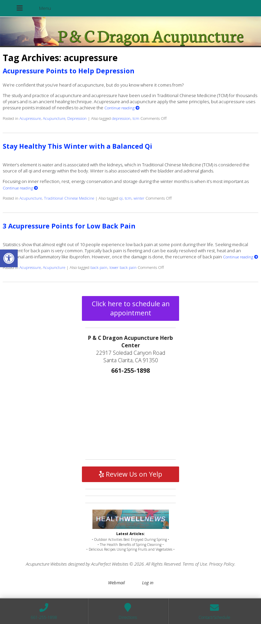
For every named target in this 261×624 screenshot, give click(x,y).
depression (121, 118)
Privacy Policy (221, 564)
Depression (77, 118)
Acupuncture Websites (46, 564)
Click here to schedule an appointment (131, 308)
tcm (136, 118)
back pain (98, 267)
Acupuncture (54, 118)
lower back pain (123, 267)
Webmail (116, 583)
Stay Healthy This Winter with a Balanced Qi (77, 146)
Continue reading (122, 107)
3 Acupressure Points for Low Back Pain (69, 226)
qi (121, 198)
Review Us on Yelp (130, 474)
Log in (147, 583)
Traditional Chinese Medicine (69, 198)
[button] (9, 258)
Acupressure (30, 118)
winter (139, 198)
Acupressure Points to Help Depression (68, 70)
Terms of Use (194, 564)
